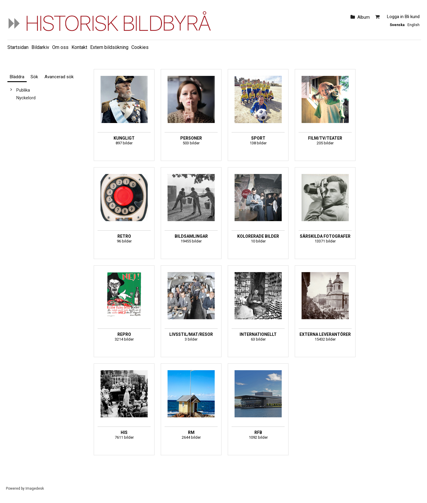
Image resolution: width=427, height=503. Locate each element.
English (413, 25)
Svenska (397, 25)
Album (363, 17)
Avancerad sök (59, 76)
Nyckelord (26, 97)
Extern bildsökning (109, 47)
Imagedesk (35, 488)
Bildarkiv (40, 47)
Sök (34, 76)
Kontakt (79, 47)
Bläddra (17, 76)
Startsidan (17, 47)
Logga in (395, 16)
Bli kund (412, 16)
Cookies (140, 47)
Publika (23, 90)
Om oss (60, 47)
